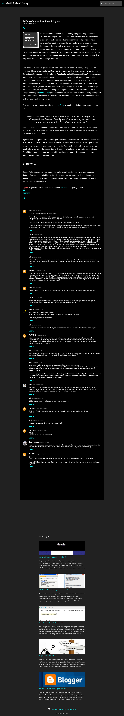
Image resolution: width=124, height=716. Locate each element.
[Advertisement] (62, 516)
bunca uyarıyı (44, 93)
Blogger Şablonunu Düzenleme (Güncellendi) (52, 557)
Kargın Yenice (34, 442)
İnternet (26, 193)
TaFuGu (31, 309)
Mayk (30, 384)
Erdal (30, 210)
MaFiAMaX (32, 270)
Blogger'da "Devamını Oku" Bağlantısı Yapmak (53, 688)
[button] (24, 27)
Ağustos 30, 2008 (42, 408)
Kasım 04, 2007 (38, 234)
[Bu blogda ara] (112, 3)
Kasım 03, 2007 (37, 210)
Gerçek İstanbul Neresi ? (46, 656)
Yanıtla (31, 230)
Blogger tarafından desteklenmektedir (62, 709)
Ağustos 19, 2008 (38, 384)
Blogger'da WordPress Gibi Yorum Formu (51, 623)
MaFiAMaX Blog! (17, 3)
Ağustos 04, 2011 (44, 442)
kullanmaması (66, 188)
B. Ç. (30, 420)
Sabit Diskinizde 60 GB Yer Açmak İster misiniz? (53, 590)
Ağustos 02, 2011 (38, 420)
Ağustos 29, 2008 (38, 398)
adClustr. (61, 105)
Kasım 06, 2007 (38, 362)
